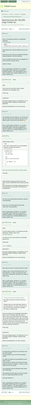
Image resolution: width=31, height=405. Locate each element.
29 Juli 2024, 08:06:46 (6, 195)
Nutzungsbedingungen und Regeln (14, 401)
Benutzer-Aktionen (24, 29)
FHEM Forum (10, 6)
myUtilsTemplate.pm (7, 234)
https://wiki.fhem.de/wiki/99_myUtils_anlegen (16, 170)
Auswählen (8, 42)
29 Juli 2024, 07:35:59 (6, 113)
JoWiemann (7, 79)
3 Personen (4, 245)
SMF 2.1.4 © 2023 (11, 403)
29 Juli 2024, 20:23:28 (6, 294)
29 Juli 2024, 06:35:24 (6, 35)
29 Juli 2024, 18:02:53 (6, 264)
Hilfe (5, 401)
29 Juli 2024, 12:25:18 (6, 224)
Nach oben (4, 392)
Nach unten (4, 29)
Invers (6, 33)
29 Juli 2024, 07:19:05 (6, 82)
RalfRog (6, 136)
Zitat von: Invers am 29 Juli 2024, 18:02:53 (14, 297)
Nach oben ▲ (24, 401)
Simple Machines (19, 403)
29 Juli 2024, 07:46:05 (6, 138)
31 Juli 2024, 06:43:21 (6, 348)
